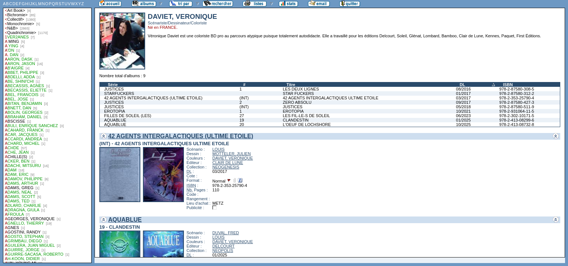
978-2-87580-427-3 (516, 102)
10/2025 (463, 124)
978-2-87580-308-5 (516, 89)
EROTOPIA (114, 111)
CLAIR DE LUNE (227, 162)
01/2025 (463, 120)
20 (241, 124)
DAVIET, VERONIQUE (232, 158)
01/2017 (463, 93)
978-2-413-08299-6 (516, 120)
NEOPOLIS (222, 250)
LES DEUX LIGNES (301, 89)
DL (462, 84)
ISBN (508, 84)
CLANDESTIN (296, 120)
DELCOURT (223, 246)
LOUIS (218, 149)
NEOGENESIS (225, 167)
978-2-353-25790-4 (516, 98)
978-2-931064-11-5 (516, 111)
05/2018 (463, 107)
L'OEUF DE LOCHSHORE (307, 124)
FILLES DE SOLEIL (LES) (127, 115)
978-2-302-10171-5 (516, 115)
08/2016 (463, 89)
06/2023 (463, 115)
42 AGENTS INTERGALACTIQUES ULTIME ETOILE (331, 98)
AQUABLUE (115, 120)
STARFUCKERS (119, 93)
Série (113, 84)
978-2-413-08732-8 (516, 124)
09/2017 (463, 102)
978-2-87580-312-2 (516, 93)
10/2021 (463, 111)
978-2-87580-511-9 (516, 107)
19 (241, 120)
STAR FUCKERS (298, 93)
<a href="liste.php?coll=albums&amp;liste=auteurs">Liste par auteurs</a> (47, 131)
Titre (291, 84)
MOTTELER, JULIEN (231, 153)
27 (241, 115)
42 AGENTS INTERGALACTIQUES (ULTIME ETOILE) (153, 98)
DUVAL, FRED (225, 233)
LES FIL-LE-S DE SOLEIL (306, 115)
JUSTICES (114, 89)
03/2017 (463, 98)
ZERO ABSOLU (297, 102)
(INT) (244, 98)
